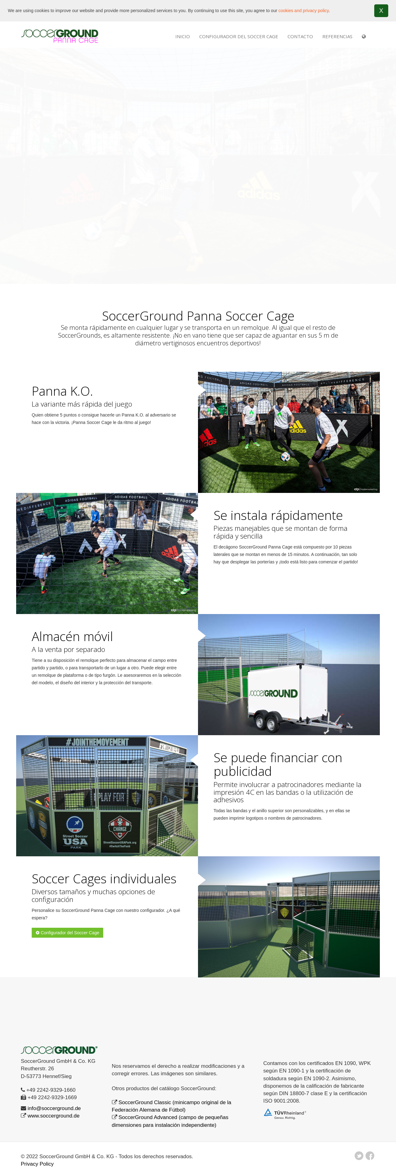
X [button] (381, 10)
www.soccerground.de (54, 1116)
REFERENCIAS (337, 36)
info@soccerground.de (54, 1108)
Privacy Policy (37, 1164)
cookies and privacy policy (304, 10)
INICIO (182, 36)
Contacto (300, 36)
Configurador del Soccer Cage (238, 36)
